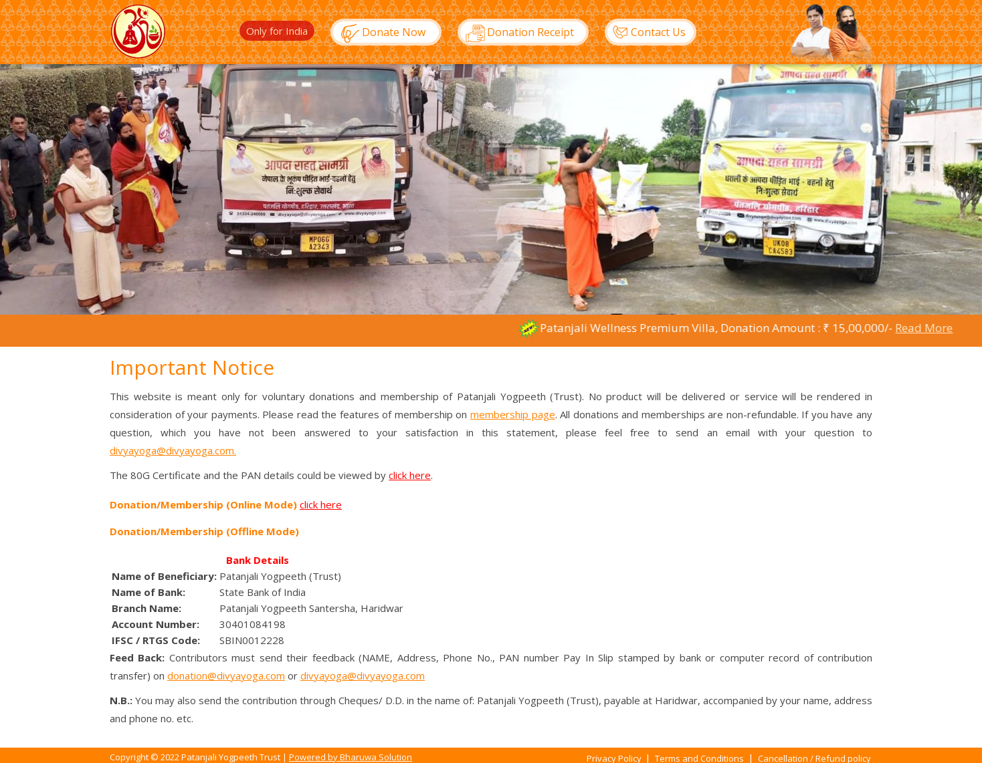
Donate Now (379, 33)
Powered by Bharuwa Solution (350, 757)
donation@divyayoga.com (226, 675)
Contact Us (645, 32)
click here (410, 475)
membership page (512, 414)
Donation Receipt (516, 33)
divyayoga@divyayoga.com (362, 675)
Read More (943, 327)
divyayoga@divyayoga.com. (173, 450)
